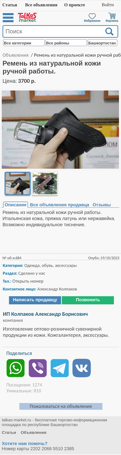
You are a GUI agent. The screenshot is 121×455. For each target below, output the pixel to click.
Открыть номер (27, 281)
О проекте (74, 4)
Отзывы (102, 204)
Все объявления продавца (59, 204)
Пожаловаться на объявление (61, 406)
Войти (108, 4)
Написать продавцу (35, 299)
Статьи (9, 4)
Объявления (16, 55)
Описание (15, 204)
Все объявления (41, 4)
